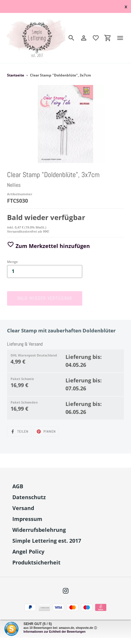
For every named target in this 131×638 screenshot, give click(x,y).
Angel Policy (28, 551)
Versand (23, 508)
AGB (17, 486)
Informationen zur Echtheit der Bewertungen (54, 631)
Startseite (15, 75)
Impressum (27, 518)
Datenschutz (29, 497)
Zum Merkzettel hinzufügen (48, 245)
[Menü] (122, 38)
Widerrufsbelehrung (39, 529)
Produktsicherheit (36, 562)
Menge (12, 261)
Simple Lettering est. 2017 (46, 540)
